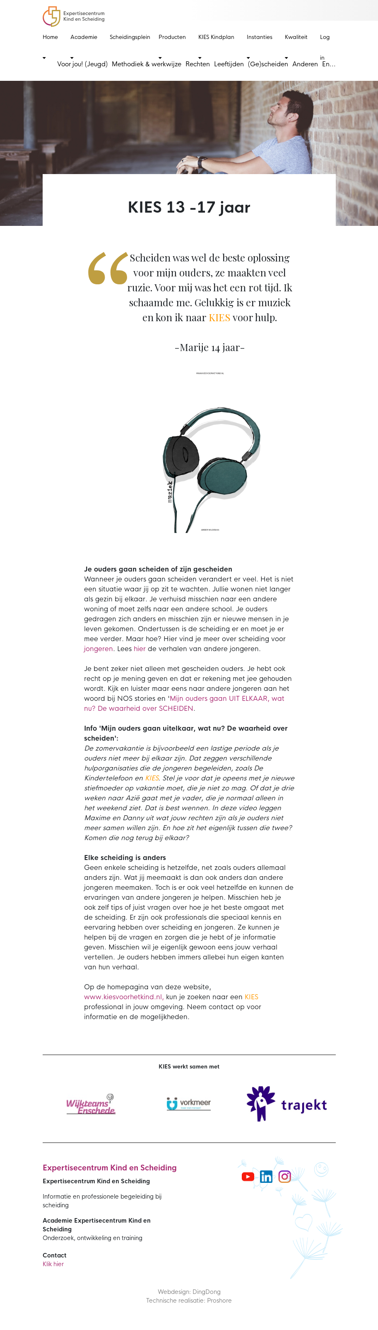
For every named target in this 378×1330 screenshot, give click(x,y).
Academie (83, 47)
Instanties (259, 47)
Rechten (197, 64)
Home (50, 47)
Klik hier (53, 1264)
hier (140, 648)
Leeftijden (229, 64)
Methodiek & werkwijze (146, 64)
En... (329, 64)
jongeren (98, 648)
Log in (325, 47)
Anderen (305, 64)
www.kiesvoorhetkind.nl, (124, 997)
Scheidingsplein (130, 37)
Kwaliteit (296, 47)
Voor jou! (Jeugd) (82, 64)
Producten (172, 47)
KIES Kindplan (216, 47)
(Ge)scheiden (268, 64)
